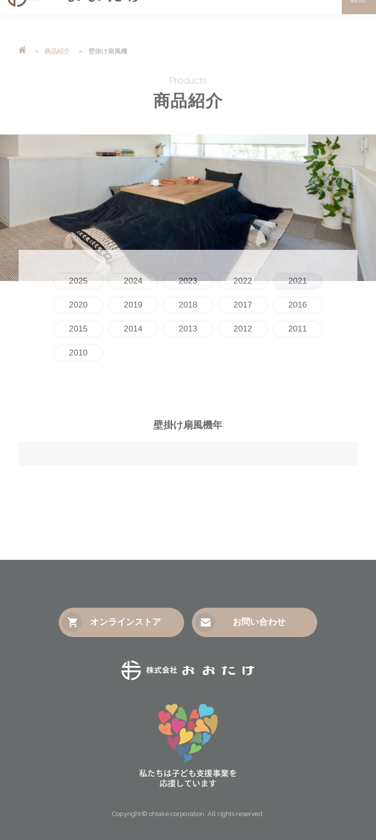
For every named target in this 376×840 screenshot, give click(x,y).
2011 (297, 328)
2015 (78, 328)
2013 (188, 328)
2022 (243, 281)
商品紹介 (57, 51)
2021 (297, 281)
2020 (78, 304)
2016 (297, 304)
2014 (133, 328)
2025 (78, 281)
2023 (188, 281)
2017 (243, 304)
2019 (133, 304)
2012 (243, 328)
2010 (78, 352)
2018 (188, 304)
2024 (133, 281)
